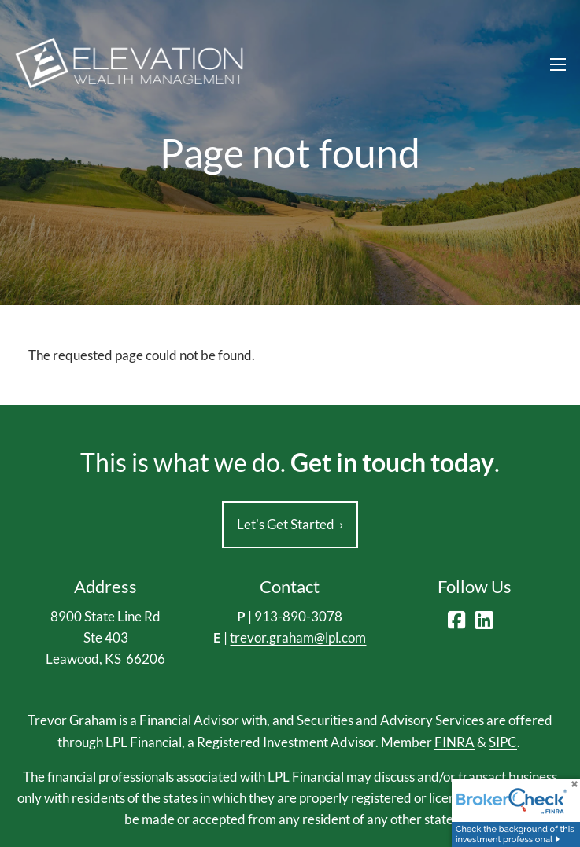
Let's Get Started (290, 524)
